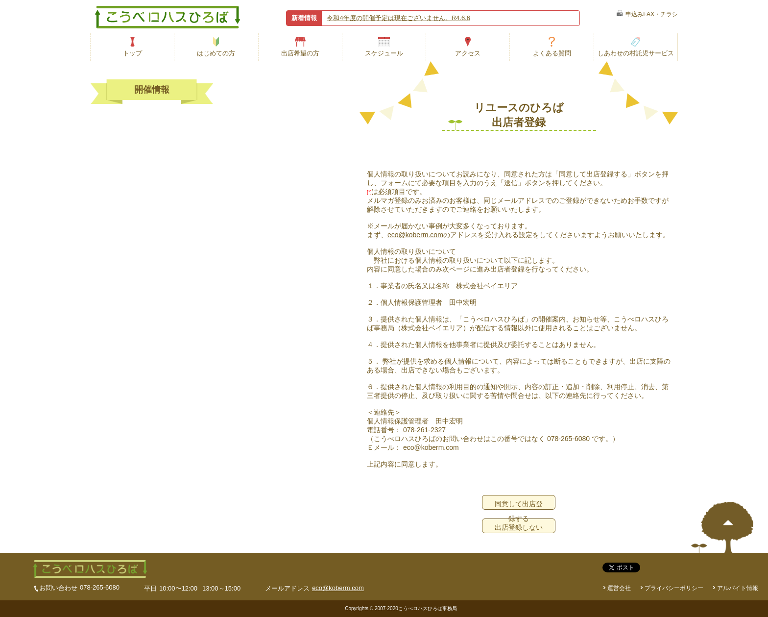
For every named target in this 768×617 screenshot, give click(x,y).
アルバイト (737, 588)
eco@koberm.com (415, 235)
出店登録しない (519, 527)
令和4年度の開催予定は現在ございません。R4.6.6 (398, 18)
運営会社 (619, 588)
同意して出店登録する (519, 505)
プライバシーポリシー (674, 588)
